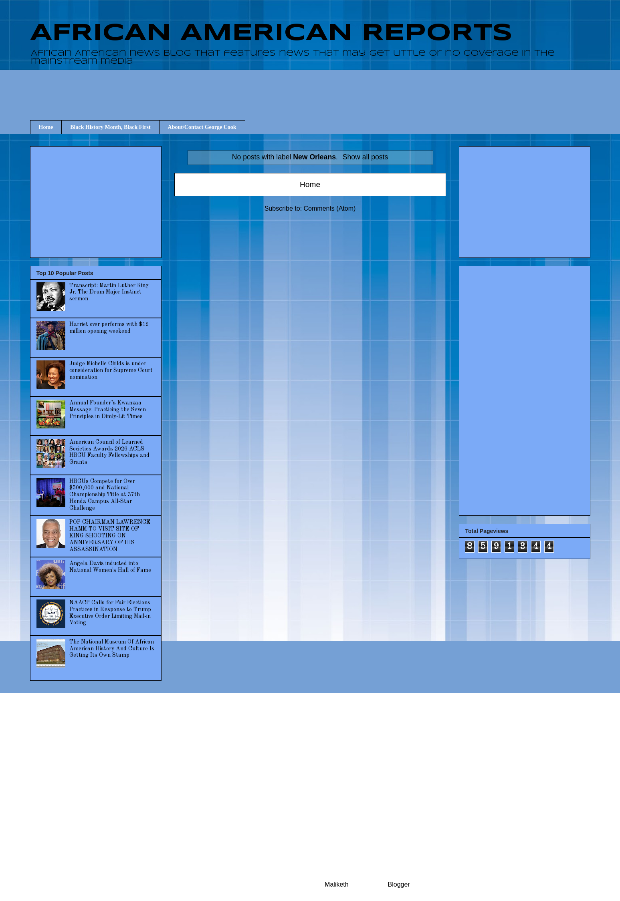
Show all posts (365, 157)
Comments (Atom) (330, 208)
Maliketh (337, 884)
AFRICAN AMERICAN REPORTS (271, 33)
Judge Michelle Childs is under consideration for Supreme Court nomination (111, 370)
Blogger (399, 884)
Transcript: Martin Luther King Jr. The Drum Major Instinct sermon (109, 292)
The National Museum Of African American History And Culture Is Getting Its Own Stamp (111, 648)
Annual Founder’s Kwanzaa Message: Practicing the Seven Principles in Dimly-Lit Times (107, 409)
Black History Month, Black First (110, 127)
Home (46, 127)
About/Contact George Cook (202, 127)
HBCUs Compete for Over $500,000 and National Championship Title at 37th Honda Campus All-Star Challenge (104, 495)
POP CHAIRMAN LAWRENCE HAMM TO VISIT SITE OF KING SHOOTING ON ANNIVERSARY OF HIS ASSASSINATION (109, 535)
